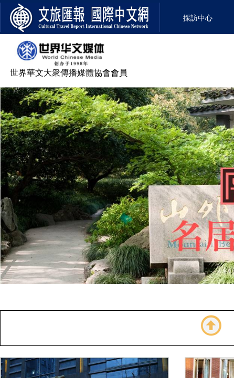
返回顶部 (211, 325)
